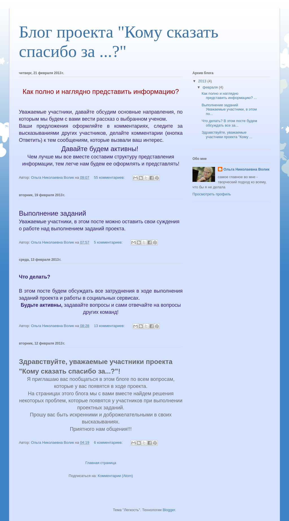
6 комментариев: (109, 442)
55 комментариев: (110, 177)
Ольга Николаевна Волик (247, 169)
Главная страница (100, 463)
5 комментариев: (109, 242)
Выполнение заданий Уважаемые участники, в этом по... (229, 109)
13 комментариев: (110, 326)
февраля (211, 87)
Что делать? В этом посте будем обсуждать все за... (229, 123)
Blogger (169, 510)
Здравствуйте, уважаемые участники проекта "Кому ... (227, 134)
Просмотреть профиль (211, 194)
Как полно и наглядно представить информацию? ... (229, 95)
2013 (202, 81)
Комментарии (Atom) (115, 476)
